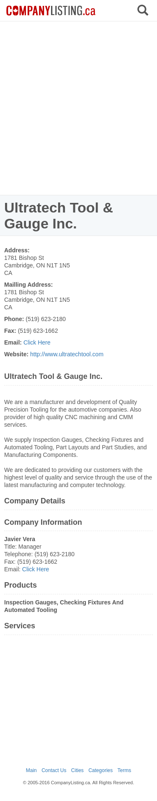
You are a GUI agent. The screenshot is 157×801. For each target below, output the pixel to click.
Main (31, 770)
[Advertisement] (78, 108)
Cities (77, 770)
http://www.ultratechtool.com (66, 354)
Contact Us (53, 770)
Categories (100, 770)
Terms (124, 770)
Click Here (37, 342)
